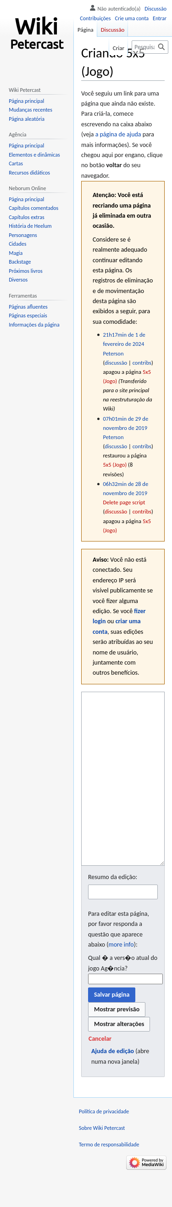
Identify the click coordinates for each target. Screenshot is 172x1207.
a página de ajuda (118, 134)
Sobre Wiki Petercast (102, 1162)
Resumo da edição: (112, 911)
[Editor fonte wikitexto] (123, 796)
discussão (116, 362)
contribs (142, 362)
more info (120, 979)
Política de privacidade (104, 1146)
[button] (100, 1073)
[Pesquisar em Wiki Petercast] (150, 47)
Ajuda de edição (112, 1085)
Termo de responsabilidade (109, 1179)
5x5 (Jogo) (115, 464)
